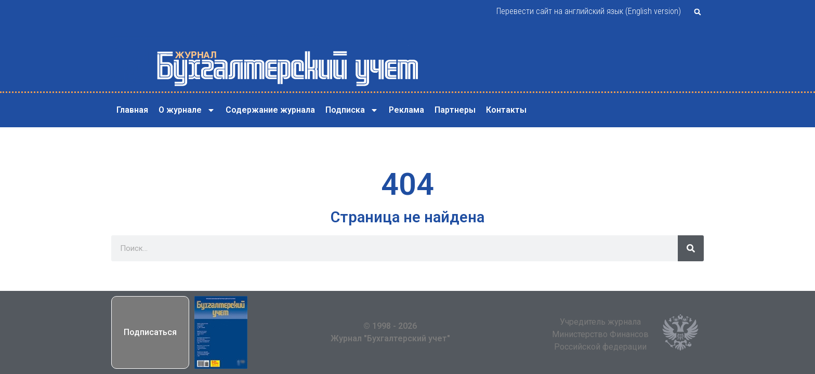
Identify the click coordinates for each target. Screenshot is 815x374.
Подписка (351, 110)
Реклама (406, 110)
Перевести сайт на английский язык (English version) (588, 11)
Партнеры (455, 110)
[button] (697, 12)
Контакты (506, 110)
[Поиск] (691, 248)
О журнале (187, 110)
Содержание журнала (270, 110)
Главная (132, 110)
